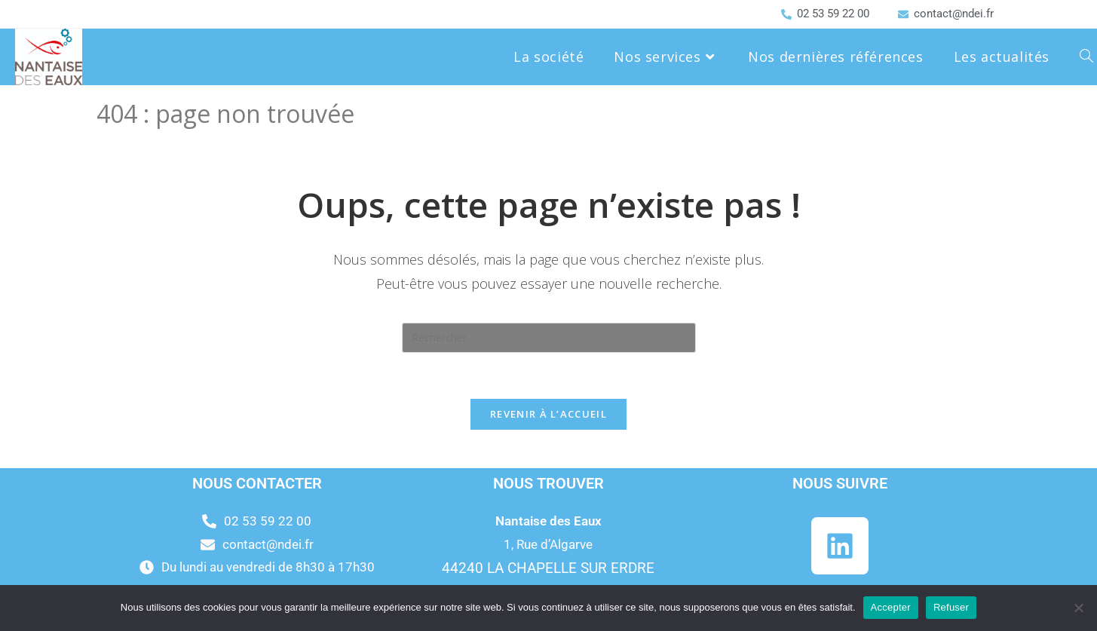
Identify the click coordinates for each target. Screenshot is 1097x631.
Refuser (951, 607)
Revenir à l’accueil (548, 414)
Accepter (891, 607)
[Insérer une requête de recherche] (549, 338)
